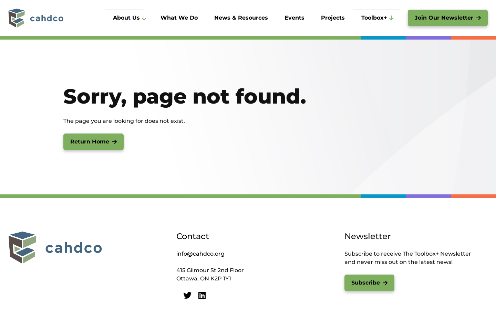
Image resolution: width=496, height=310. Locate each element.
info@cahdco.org (200, 253)
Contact (192, 236)
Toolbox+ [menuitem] (374, 17)
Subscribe (365, 282)
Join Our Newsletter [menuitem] (444, 17)
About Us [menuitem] (126, 17)
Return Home (89, 141)
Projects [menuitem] (333, 17)
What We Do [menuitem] (179, 17)
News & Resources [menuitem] (241, 17)
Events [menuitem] (294, 17)
